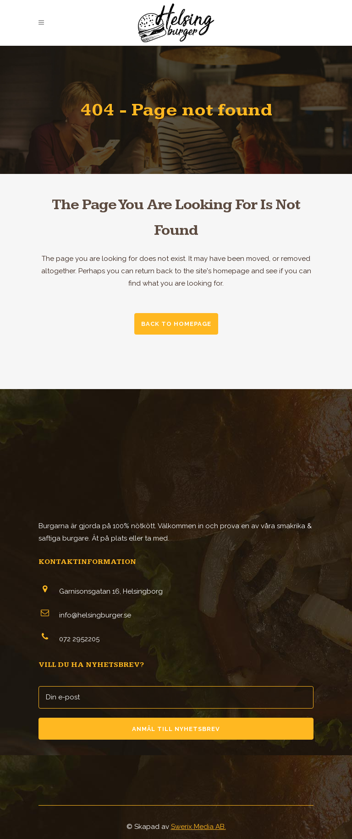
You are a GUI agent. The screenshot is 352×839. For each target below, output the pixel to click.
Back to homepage (176, 323)
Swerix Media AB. (198, 827)
